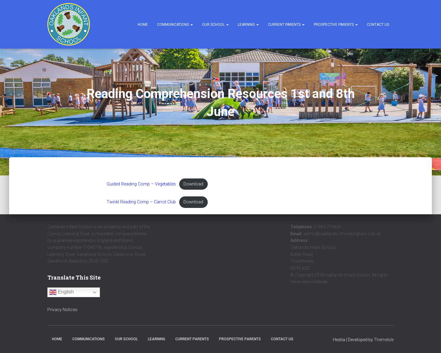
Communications (175, 24)
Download (193, 184)
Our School (215, 24)
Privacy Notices (62, 309)
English (61, 292)
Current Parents (286, 24)
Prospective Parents (336, 24)
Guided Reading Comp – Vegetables (141, 184)
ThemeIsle (384, 339)
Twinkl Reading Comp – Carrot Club (141, 202)
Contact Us (378, 24)
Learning (248, 24)
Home (143, 24)
